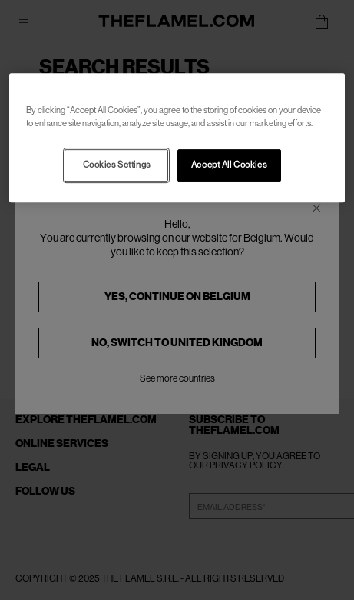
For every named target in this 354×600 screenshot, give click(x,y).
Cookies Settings (117, 165)
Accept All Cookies (228, 165)
